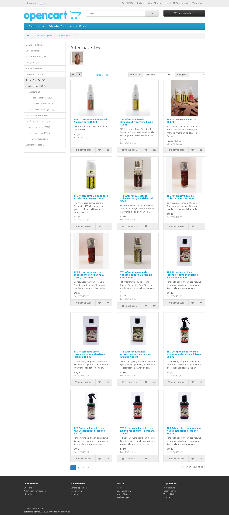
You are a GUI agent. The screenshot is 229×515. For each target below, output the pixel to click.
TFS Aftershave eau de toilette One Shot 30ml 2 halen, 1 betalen (89, 275)
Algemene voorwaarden (35, 491)
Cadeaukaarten (124, 491)
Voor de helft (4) (33, 50)
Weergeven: (182, 74)
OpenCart (43, 508)
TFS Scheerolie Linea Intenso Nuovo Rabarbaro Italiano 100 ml (184, 430)
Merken (120, 487)
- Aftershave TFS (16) (35, 86)
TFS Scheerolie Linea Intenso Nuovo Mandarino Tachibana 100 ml (137, 430)
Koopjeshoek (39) (34, 68)
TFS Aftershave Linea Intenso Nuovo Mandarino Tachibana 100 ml (182, 275)
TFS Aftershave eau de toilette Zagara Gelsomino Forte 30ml (136, 275)
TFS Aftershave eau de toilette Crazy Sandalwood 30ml (136, 198)
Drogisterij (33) (32, 62)
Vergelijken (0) (102, 75)
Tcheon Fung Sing (57, 26)
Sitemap (74, 494)
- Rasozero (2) (33, 92)
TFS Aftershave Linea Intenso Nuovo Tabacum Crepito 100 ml (135, 354)
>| (89, 467)
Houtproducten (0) (34, 74)
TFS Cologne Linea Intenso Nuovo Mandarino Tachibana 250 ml (184, 354)
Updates (167, 497)
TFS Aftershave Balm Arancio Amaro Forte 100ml (91, 121)
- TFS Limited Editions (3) (37, 139)
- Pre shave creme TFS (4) (38, 133)
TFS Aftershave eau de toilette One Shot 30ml (180, 197)
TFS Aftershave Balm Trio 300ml (182, 121)
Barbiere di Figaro (77, 26)
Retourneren (76, 491)
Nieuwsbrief (29, 494)
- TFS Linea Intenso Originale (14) (41, 109)
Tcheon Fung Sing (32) (35, 80)
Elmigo (67, 511)
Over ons (28, 487)
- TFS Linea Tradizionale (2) (38, 115)
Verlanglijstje (169, 494)
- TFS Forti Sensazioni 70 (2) (39, 97)
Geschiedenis (169, 491)
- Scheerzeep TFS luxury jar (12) (40, 121)
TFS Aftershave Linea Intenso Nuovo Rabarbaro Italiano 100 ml (89, 354)
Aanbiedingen (123, 497)
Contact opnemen (78, 487)
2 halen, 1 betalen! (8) (35, 45)
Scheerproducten (36, 26)
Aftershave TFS (65, 35)
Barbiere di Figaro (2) (35, 144)
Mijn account (169, 487)
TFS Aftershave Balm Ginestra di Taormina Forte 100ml (136, 122)
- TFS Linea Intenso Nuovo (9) (39, 103)
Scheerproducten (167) (36, 56)
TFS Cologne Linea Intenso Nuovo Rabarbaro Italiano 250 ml (89, 430)
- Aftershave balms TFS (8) (38, 127)
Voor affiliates (123, 494)
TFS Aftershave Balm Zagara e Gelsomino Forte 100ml (91, 197)
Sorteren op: (136, 74)
